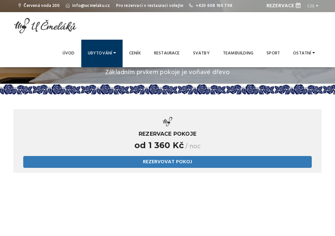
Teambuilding (238, 53)
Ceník (135, 53)
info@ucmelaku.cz (91, 5)
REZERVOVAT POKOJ (167, 162)
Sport (273, 53)
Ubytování (102, 53)
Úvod (69, 53)
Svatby (201, 53)
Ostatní (304, 53)
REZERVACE (283, 6)
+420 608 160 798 (214, 5)
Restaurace (167, 53)
